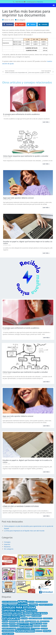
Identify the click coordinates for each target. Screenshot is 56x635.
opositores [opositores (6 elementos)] (26, 626)
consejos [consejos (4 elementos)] (33, 605)
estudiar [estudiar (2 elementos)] (24, 618)
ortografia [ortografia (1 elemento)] (37, 626)
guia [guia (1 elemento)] (23, 621)
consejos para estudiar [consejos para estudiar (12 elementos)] (18, 607)
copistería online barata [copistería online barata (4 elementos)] (35, 613)
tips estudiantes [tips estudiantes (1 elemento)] (35, 628)
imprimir (7, 544)
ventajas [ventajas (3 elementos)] (47, 631)
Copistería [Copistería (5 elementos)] (31, 610)
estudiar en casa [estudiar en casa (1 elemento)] (47, 618)
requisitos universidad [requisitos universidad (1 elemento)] (23, 628)
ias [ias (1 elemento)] (38, 621)
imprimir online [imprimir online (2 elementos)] (36, 623)
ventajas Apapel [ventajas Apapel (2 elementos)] (8, 634)
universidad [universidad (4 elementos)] (8, 631)
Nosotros (7, 547)
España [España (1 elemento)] (28, 615)
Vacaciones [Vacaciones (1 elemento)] (39, 631)
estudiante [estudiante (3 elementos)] (36, 616)
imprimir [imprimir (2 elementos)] (12, 623)
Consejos (7, 542)
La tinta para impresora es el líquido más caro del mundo (24, 531)
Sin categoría (21, 20)
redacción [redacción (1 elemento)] (44, 626)
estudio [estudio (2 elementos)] (5, 621)
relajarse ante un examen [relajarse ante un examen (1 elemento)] (9, 628)
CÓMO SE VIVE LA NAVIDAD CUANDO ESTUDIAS (21, 506)
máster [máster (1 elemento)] (45, 623)
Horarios (40, 2)
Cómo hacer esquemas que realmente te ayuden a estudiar (25, 156)
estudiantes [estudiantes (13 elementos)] (11, 618)
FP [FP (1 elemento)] (19, 621)
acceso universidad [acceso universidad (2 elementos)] (9, 602)
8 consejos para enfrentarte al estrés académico (21, 114)
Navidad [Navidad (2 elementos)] (5, 626)
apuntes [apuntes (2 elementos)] (31, 602)
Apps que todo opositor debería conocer (18, 198)
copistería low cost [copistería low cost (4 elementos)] (12, 613)
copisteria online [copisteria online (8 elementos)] (13, 610)
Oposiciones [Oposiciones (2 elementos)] (14, 626)
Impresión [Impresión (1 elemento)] (5, 623)
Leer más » (46, 122)
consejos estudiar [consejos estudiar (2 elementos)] (46, 605)
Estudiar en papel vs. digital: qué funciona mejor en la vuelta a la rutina (27, 242)
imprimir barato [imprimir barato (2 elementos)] (23, 623)
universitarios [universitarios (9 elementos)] (25, 631)
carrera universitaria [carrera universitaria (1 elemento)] (41, 601)
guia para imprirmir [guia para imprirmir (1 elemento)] (30, 621)
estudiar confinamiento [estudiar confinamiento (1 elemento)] (35, 618)
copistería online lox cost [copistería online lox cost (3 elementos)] (13, 616)
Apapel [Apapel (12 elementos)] (22, 601)
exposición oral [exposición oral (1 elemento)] (13, 621)
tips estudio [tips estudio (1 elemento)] (44, 628)
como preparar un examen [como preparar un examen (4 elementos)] (15, 605)
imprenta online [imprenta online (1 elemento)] (44, 621)
